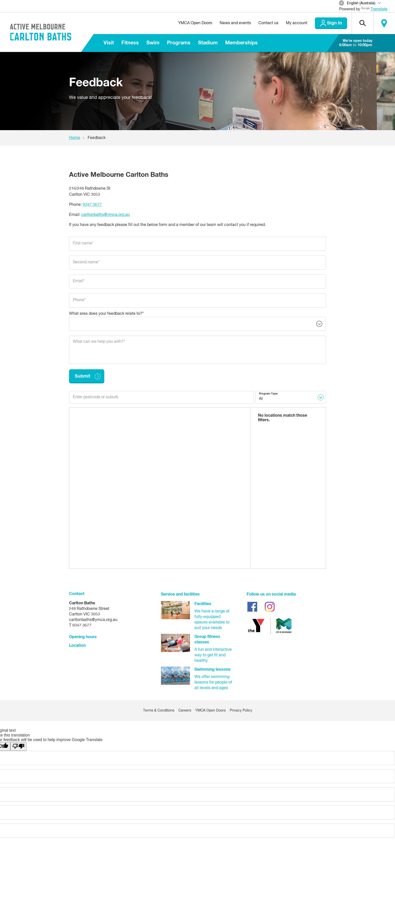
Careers (184, 710)
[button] (362, 23)
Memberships (241, 42)
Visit (109, 42)
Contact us (268, 23)
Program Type (268, 393)
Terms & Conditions (158, 710)
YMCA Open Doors (195, 23)
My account (296, 23)
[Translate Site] (363, 4)
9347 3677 (92, 205)
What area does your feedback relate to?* (106, 314)
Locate (384, 23)
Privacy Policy (241, 710)
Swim (152, 42)
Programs (178, 42)
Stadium (208, 42)
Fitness (130, 42)
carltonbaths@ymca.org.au (105, 215)
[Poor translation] (18, 746)
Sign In (334, 23)
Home (74, 138)
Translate (374, 9)
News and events (235, 23)
